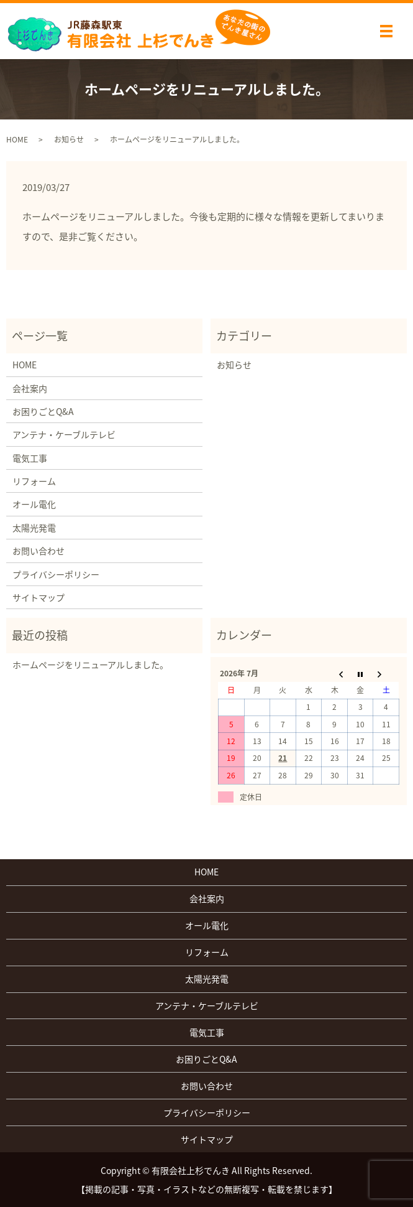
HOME (17, 139)
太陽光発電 (34, 527)
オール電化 (34, 504)
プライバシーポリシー (55, 574)
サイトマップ (38, 597)
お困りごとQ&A (43, 411)
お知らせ (69, 139)
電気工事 (29, 458)
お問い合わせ (38, 550)
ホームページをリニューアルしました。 (90, 664)
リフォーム (34, 481)
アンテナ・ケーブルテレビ (64, 434)
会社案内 (29, 388)
